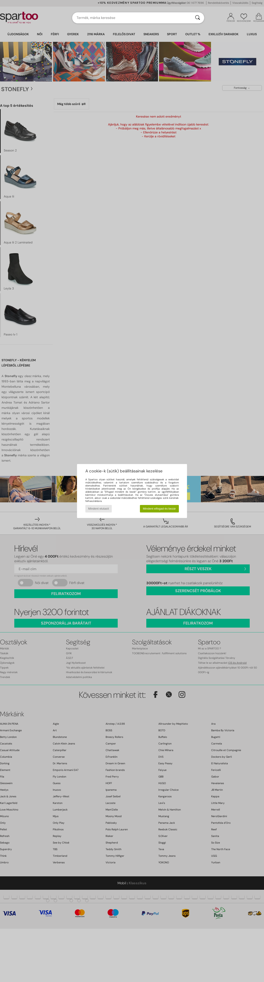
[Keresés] (197, 17)
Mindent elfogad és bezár (159, 508)
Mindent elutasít (98, 508)
